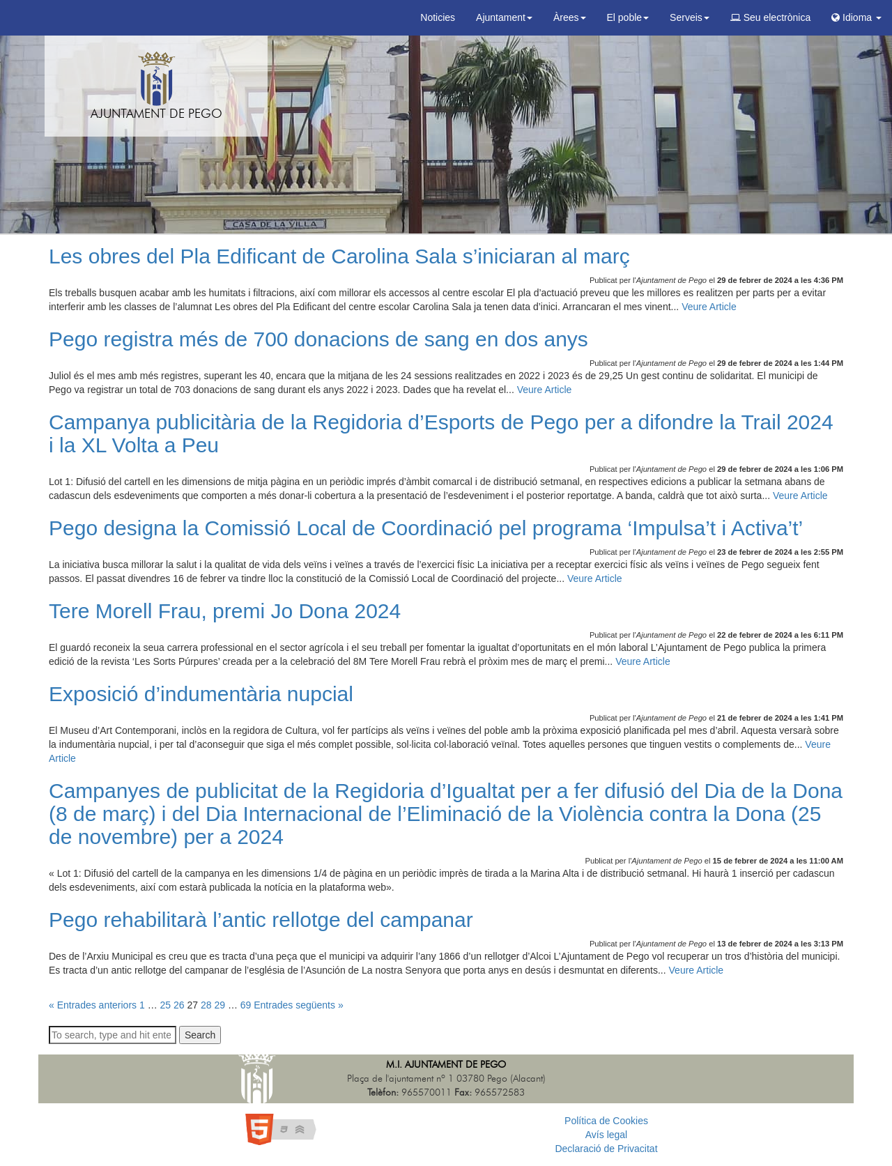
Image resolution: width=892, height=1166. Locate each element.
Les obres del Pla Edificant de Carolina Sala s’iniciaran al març (339, 256)
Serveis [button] (689, 17)
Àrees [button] (569, 17)
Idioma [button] (856, 17)
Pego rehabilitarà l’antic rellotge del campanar (261, 919)
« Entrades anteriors (93, 1005)
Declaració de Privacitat (606, 1148)
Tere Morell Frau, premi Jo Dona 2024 (225, 610)
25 (165, 1005)
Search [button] (200, 1035)
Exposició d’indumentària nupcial (201, 693)
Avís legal (606, 1134)
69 (246, 1005)
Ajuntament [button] (504, 17)
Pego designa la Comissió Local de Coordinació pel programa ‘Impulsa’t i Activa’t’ (426, 527)
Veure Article (709, 306)
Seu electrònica (770, 17)
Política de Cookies (606, 1120)
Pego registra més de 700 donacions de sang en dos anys (318, 339)
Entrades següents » (298, 1005)
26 (179, 1005)
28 (206, 1005)
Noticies (437, 17)
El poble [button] (628, 17)
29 (219, 1005)
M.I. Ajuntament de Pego (446, 1065)
